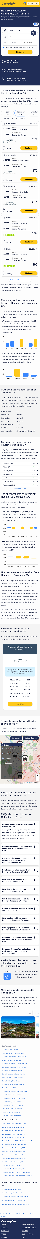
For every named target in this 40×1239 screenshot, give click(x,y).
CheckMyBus (4, 1214)
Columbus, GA (30, 738)
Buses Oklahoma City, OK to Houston (13, 1098)
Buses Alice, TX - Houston (10, 1049)
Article (25, 1231)
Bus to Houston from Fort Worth (12, 1070)
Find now (29, 148)
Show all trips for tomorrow (20, 280)
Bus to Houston (24, 1214)
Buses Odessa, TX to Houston (11, 1095)
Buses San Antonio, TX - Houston (12, 1105)
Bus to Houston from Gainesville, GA (13, 1074)
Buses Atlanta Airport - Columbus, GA (13, 1200)
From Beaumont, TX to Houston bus (13, 1053)
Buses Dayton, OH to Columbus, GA (13, 1134)
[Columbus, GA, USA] (23, 36)
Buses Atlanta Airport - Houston (11, 1189)
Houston (16, 738)
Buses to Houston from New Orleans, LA (14, 1091)
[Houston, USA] (23, 30)
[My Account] (24, 3)
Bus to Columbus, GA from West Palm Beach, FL (17, 1175)
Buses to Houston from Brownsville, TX (14, 1056)
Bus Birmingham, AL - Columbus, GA (13, 1127)
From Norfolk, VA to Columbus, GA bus (14, 1158)
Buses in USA (13, 1214)
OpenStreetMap (29, 782)
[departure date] (15, 43)
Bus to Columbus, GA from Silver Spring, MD (16, 1172)
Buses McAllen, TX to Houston (11, 1081)
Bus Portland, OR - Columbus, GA (12, 1165)
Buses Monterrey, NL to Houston (12, 1088)
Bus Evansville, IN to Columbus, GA (13, 1137)
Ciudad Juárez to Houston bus (11, 1060)
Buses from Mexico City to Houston (13, 1084)
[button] (25, 758)
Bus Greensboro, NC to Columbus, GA (14, 1144)
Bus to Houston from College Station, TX (14, 1063)
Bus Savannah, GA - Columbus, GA (13, 1169)
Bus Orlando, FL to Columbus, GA (12, 1162)
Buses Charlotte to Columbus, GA (12, 1130)
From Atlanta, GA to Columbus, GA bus (14, 1123)
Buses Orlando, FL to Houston (11, 1102)
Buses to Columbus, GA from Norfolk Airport (15, 1204)
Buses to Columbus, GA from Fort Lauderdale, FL (17, 1141)
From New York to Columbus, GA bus (13, 1151)
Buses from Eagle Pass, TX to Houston (14, 1067)
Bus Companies (28, 1234)
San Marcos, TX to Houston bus (12, 1109)
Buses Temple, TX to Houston (11, 1112)
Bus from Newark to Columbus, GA (13, 1155)
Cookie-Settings (29, 1227)
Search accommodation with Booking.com (18, 47)
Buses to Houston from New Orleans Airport (15, 1196)
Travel (25, 1237)
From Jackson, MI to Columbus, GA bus (14, 1148)
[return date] (30, 43)
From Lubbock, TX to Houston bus (12, 1077)
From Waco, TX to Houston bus (11, 1116)
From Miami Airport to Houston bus (12, 1193)
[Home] (11, 3)
